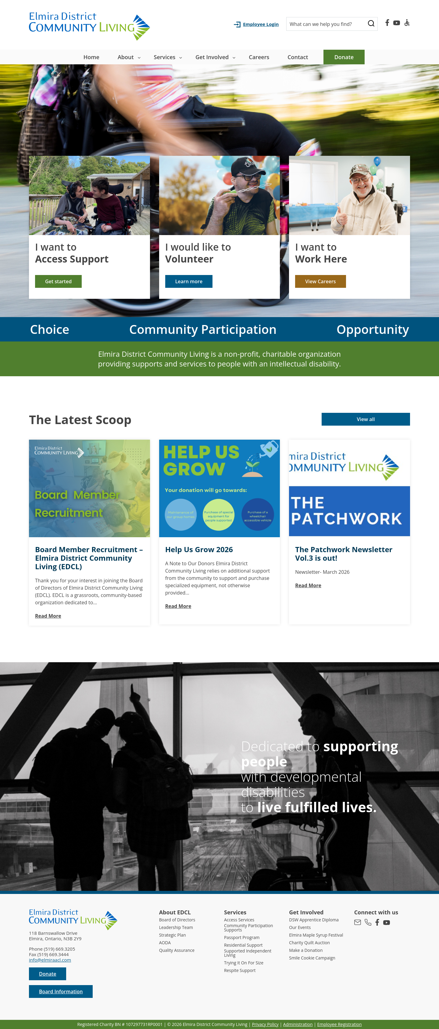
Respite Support (241, 971)
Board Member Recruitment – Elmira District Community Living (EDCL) (89, 558)
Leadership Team (177, 927)
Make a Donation (307, 953)
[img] (89, 195)
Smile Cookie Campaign (314, 961)
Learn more (189, 281)
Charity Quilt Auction (311, 945)
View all (366, 419)
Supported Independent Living (249, 954)
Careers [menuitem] (259, 57)
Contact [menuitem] (297, 57)
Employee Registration (339, 1024)
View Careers (320, 281)
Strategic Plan (173, 935)
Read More (48, 616)
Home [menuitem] (91, 57)
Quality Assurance (178, 950)
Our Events (300, 927)
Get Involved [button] (212, 57)
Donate (47, 973)
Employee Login (261, 24)
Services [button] (165, 57)
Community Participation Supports (250, 928)
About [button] (126, 57)
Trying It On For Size (245, 964)
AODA (165, 942)
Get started (58, 281)
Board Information (61, 991)
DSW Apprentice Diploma (316, 919)
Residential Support (245, 945)
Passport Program (243, 938)
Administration (298, 1024)
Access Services (240, 919)
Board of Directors (178, 919)
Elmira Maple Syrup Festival (309, 935)
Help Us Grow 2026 (199, 549)
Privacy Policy (265, 1024)
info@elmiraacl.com (50, 960)
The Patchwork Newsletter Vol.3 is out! (343, 553)
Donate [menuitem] (344, 57)
